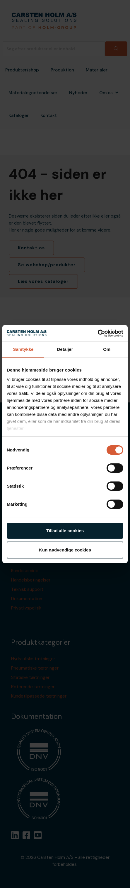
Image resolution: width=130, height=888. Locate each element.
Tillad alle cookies (65, 530)
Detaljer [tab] (65, 349)
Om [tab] (106, 349)
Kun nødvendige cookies (65, 549)
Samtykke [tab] (23, 349)
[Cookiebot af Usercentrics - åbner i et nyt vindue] (97, 333)
